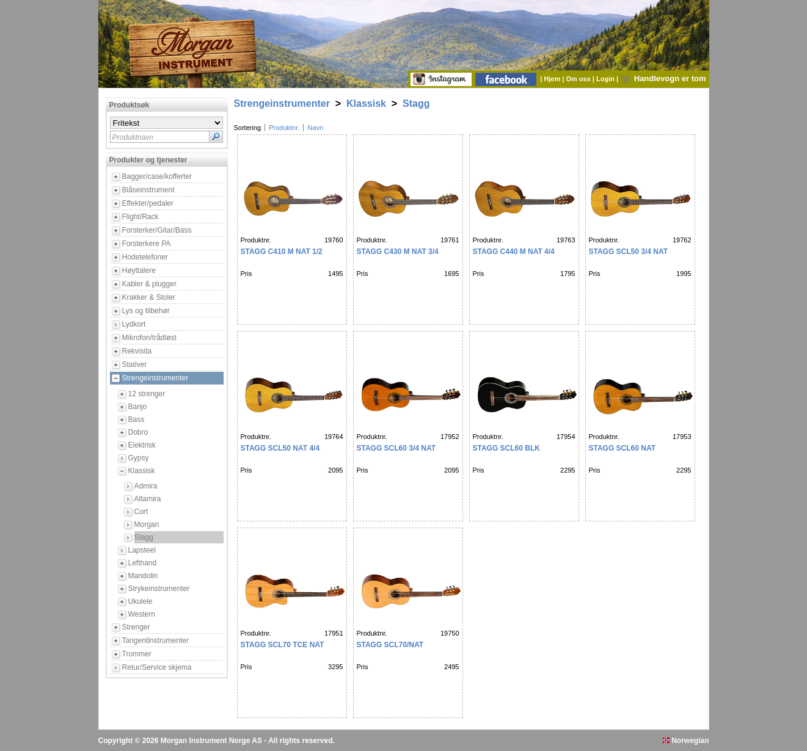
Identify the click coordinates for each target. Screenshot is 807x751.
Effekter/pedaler (148, 203)
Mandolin (143, 575)
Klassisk (141, 470)
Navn (315, 127)
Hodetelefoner (145, 257)
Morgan (146, 524)
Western (141, 614)
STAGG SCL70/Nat (390, 644)
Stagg (143, 537)
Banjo (137, 406)
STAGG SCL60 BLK (506, 448)
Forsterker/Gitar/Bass (157, 230)
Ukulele (140, 601)
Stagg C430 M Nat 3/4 (398, 251)
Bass (136, 419)
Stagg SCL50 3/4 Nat (628, 251)
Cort (141, 511)
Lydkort (134, 324)
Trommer (137, 654)
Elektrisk (142, 445)
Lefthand (142, 563)
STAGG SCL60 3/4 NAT (396, 448)
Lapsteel (142, 550)
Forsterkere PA (146, 243)
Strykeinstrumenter (159, 588)
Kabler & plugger (149, 284)
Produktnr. (284, 127)
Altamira (147, 499)
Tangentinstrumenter (155, 640)
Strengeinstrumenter (155, 378)
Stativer (134, 364)
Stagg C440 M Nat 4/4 (514, 251)
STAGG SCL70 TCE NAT (282, 644)
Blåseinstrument (148, 190)
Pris (246, 273)
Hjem (553, 78)
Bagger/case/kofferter (157, 176)
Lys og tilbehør (146, 311)
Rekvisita (137, 351)
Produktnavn (132, 137)
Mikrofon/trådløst (149, 337)
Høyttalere (139, 270)
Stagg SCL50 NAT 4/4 (280, 448)
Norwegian (686, 740)
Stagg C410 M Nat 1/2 (282, 251)
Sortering (247, 127)
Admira (146, 486)
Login (606, 78)
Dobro (138, 432)
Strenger (136, 627)
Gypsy (138, 458)
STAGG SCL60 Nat (622, 448)
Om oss (579, 78)
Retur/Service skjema (157, 667)
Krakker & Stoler (148, 297)
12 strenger (147, 394)
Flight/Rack (140, 216)
